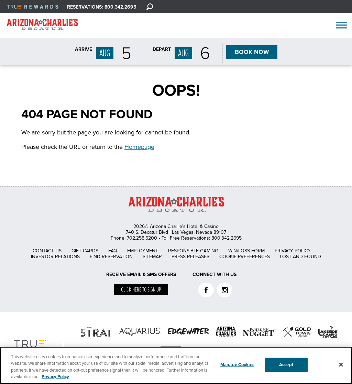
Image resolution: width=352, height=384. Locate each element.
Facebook (206, 290)
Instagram (224, 290)
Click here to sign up (141, 290)
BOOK (251, 52)
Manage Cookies (237, 364)
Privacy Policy (293, 251)
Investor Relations (55, 257)
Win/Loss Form (246, 251)
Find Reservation (111, 257)
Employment (142, 251)
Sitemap (152, 257)
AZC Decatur (42, 26)
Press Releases (190, 257)
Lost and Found (300, 257)
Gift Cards (85, 251)
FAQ (112, 251)
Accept (286, 364)
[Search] (149, 6)
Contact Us (47, 251)
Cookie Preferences (244, 257)
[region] (176, 365)
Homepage (139, 147)
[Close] (341, 364)
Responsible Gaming (193, 251)
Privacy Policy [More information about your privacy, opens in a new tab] (55, 377)
